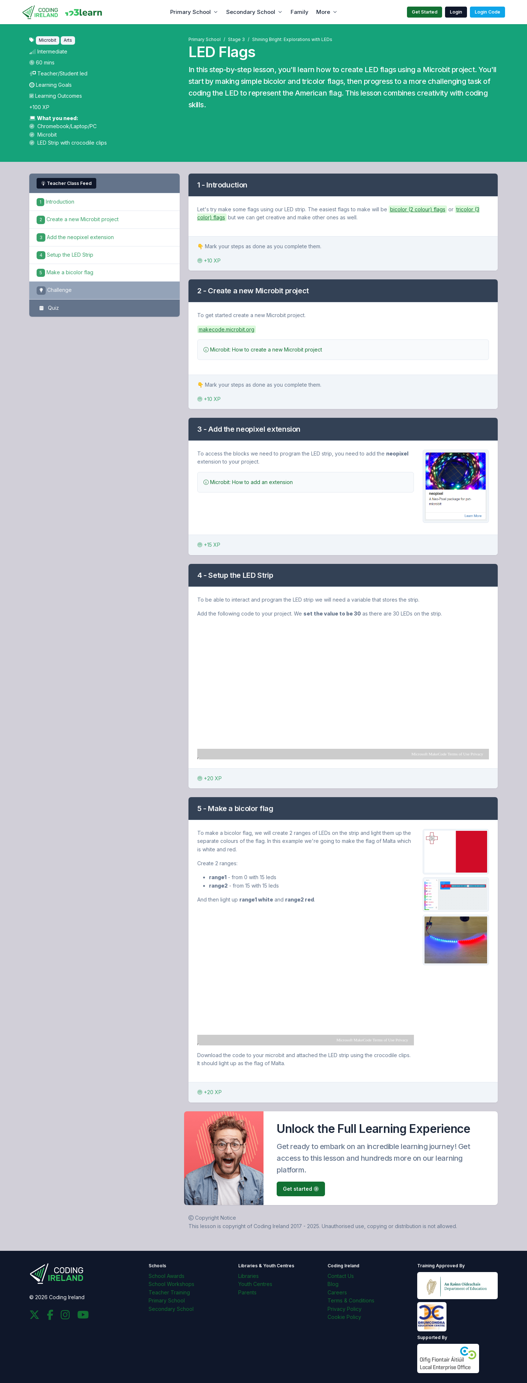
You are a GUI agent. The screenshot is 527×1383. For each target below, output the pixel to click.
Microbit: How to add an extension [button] (248, 482)
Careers (337, 1292)
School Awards (166, 1276)
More (323, 11)
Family (300, 11)
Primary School (190, 11)
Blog (333, 1284)
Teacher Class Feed (66, 183)
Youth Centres (255, 1284)
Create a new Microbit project (78, 219)
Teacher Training (169, 1292)
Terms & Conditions (351, 1300)
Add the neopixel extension (75, 237)
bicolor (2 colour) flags (417, 209)
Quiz (48, 308)
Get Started (424, 12)
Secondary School (250, 11)
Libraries (248, 1276)
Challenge (54, 290)
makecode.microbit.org (226, 329)
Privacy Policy (345, 1309)
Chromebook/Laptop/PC (63, 126)
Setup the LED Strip (65, 255)
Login (456, 12)
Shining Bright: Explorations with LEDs (292, 39)
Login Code (487, 12)
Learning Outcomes (55, 96)
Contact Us (341, 1276)
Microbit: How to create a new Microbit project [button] (262, 349)
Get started (301, 1189)
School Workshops (171, 1284)
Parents (247, 1292)
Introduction (55, 201)
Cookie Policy (344, 1317)
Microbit (43, 134)
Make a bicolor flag (65, 272)
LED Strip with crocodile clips (68, 143)
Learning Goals (50, 85)
